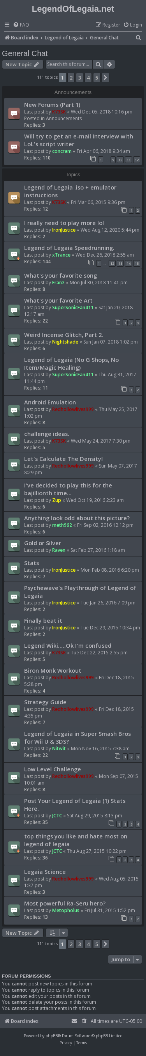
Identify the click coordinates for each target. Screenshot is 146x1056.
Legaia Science (45, 871)
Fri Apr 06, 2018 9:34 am (103, 151)
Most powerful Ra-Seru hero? (65, 903)
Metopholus (65, 910)
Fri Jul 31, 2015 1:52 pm (109, 910)
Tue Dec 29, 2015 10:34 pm (110, 627)
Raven (58, 550)
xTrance (61, 255)
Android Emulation (50, 402)
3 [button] (79, 77)
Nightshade (65, 341)
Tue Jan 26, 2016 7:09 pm (108, 602)
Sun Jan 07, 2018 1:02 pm (110, 341)
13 (120, 263)
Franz (58, 282)
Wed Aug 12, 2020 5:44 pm (110, 230)
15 (137, 263)
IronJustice (64, 230)
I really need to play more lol (64, 223)
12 (137, 159)
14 (128, 263)
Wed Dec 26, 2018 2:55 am (105, 255)
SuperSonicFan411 (72, 307)
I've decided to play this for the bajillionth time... (68, 489)
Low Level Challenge (52, 769)
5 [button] (96, 77)
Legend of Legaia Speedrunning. (69, 248)
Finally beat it (43, 620)
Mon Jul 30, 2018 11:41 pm (99, 282)
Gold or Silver (42, 543)
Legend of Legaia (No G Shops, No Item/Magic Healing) (71, 363)
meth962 (62, 525)
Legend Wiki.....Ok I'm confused (67, 645)
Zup (56, 500)
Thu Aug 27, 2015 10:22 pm (97, 851)
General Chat (25, 53)
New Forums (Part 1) (52, 104)
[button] (105, 77)
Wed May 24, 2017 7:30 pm (100, 441)
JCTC (57, 815)
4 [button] (88, 77)
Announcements (64, 118)
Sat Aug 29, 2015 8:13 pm (94, 815)
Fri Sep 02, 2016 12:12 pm (105, 525)
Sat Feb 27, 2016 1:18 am (97, 550)
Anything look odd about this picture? (77, 518)
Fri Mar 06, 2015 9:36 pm (98, 202)
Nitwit (59, 748)
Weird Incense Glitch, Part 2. (63, 334)
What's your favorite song (60, 275)
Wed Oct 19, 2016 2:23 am (95, 500)
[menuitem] (21, 25)
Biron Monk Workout (52, 670)
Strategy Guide (45, 702)
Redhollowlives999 (73, 409)
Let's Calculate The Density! (63, 458)
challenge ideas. (46, 434)
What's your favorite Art (58, 300)
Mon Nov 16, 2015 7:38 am (100, 748)
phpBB (52, 1035)
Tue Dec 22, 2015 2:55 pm (99, 652)
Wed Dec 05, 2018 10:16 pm (101, 111)
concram (62, 151)
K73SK (59, 111)
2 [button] (71, 77)
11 (128, 159)
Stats (31, 563)
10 (120, 159)
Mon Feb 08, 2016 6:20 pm (110, 570)
